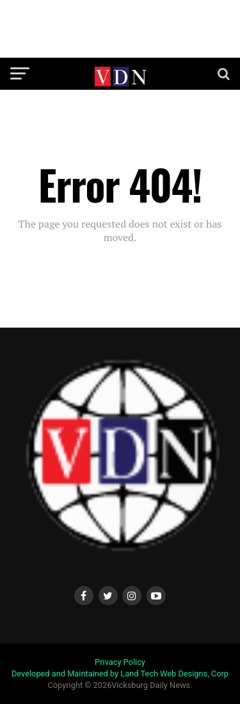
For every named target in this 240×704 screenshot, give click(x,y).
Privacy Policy (120, 662)
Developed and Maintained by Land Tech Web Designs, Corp (120, 673)
